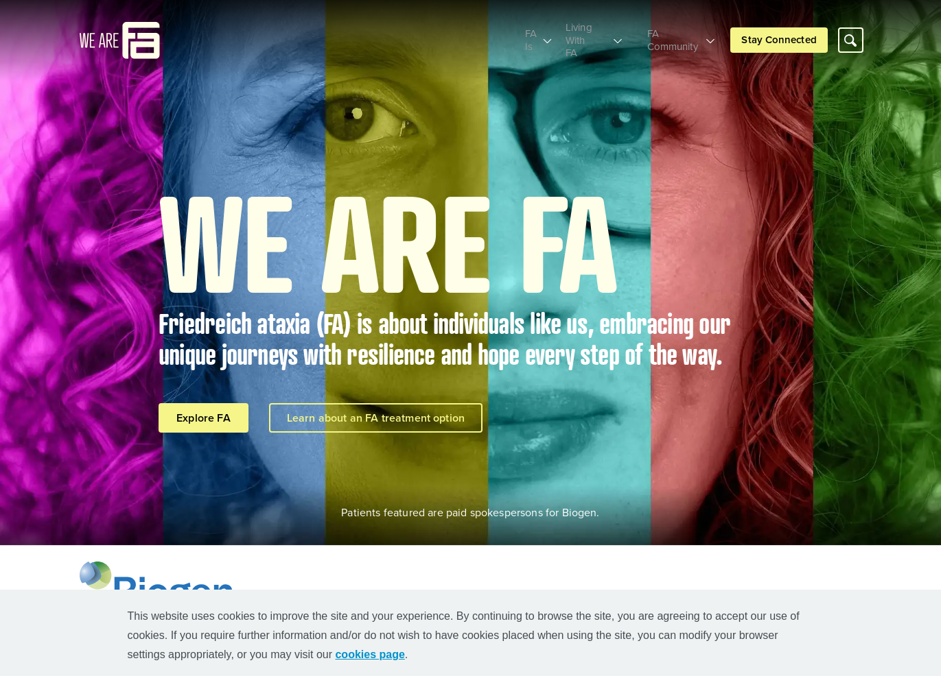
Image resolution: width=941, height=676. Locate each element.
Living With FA (575, 34)
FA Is (503, 34)
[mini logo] (120, 33)
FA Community (668, 34)
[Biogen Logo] (160, 586)
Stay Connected (778, 34)
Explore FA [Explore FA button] (203, 418)
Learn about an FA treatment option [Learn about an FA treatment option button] (376, 418)
